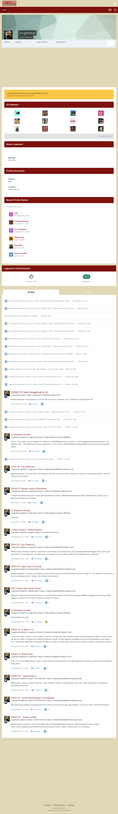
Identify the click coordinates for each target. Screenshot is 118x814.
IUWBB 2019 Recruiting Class (49, 419)
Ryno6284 (18, 245)
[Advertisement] (59, 67)
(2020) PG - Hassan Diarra (23, 676)
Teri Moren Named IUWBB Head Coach (55, 301)
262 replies (37, 581)
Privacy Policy (59, 805)
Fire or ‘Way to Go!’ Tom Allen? (50, 427)
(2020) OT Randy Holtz (22, 654)
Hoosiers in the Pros (50, 532)
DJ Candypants (20, 229)
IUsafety (11, 369)
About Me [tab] (87, 292)
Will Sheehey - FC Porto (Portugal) (50, 369)
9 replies (33, 503)
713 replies (36, 709)
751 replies (37, 602)
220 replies (36, 537)
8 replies (33, 404)
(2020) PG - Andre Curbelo (24, 717)
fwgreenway (19, 237)
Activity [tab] (31, 292)
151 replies (37, 690)
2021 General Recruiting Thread (26, 588)
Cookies (70, 805)
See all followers (105, 136)
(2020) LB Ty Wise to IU (22, 629)
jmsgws (31, 532)
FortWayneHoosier (21, 221)
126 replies (34, 481)
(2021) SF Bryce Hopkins (51, 339)
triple (16, 213)
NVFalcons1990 (10, 316)
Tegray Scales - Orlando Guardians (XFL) (54, 412)
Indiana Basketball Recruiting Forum (59, 469)
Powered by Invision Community (59, 810)
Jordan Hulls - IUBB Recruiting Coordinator (58, 308)
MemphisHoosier (14, 361)
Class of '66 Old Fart (36, 678)
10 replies (36, 668)
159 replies (34, 451)
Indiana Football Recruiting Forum (47, 395)
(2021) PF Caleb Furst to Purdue (26, 566)
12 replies (36, 646)
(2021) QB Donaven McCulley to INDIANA (57, 354)
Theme (47, 805)
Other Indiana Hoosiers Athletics (58, 437)
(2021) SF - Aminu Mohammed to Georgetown (33, 698)
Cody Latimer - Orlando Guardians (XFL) (57, 346)
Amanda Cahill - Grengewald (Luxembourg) (58, 323)
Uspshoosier (33, 569)
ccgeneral (34, 316)
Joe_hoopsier (13, 323)
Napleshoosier (13, 308)
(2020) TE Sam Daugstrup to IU (50, 377)
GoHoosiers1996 (20, 253)
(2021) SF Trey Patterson (23, 466)
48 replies (36, 731)
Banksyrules (13, 301)
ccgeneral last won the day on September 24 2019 (27, 93)
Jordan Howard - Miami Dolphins (26, 530)
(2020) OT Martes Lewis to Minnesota (28, 488)
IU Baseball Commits (20, 434)
